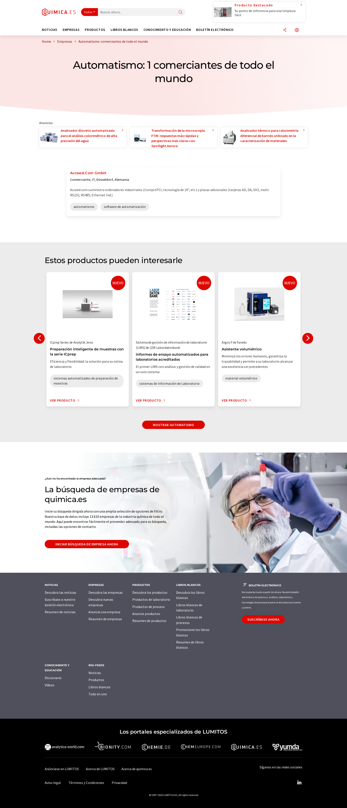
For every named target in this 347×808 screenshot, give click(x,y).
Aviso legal (53, 782)
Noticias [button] (49, 30)
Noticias (95, 673)
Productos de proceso (148, 606)
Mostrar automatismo (173, 425)
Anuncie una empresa (104, 612)
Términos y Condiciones (86, 782)
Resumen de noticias (60, 612)
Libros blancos (99, 687)
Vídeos (49, 685)
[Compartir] (285, 30)
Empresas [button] (71, 30)
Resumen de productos (149, 620)
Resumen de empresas (105, 619)
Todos (88, 12)
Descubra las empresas (106, 592)
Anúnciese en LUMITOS (62, 769)
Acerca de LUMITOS (100, 769)
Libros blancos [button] (124, 30)
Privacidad (119, 782)
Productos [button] (95, 30)
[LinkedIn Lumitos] (299, 782)
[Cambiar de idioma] (297, 30)
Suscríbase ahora (263, 619)
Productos (96, 680)
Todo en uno (98, 694)
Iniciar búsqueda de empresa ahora (86, 544)
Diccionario (53, 678)
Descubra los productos (149, 592)
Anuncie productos (146, 613)
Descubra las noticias (60, 592)
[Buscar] (180, 12)
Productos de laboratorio (151, 599)
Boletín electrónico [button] (215, 30)
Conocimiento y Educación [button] (167, 30)
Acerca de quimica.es (137, 769)
